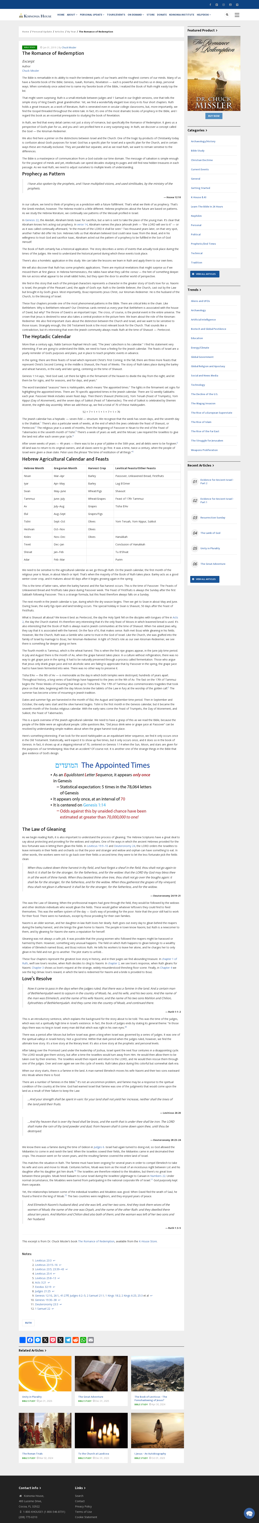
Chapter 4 (166, 971)
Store (156, 16)
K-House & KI (198, 201)
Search (79, 1499)
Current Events (200, 173)
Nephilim (196, 220)
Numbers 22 (157, 1179)
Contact (80, 1505)
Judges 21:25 (43, 1295)
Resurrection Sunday (212, 521)
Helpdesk (212, 16)
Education (197, 342)
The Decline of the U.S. (204, 398)
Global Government (202, 361)
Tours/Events (119, 16)
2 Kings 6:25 (128, 1299)
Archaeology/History (203, 145)
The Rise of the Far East (205, 435)
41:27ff (64, 1299)
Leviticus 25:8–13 (45, 1282)
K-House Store (148, 1245)
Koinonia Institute (189, 16)
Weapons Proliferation (204, 454)
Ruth (28, 1326)
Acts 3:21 (40, 1286)
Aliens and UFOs (200, 305)
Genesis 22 (32, 224)
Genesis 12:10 (43, 1299)
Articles (59, 36)
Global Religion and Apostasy (208, 370)
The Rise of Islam (201, 426)
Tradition (196, 266)
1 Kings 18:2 (112, 1299)
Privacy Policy (83, 1510)
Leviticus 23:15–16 (46, 1268)
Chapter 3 (38, 971)
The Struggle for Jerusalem (207, 444)
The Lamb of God (210, 537)
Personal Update (95, 16)
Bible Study (29, 51)
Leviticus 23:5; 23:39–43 (49, 1273)
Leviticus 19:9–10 (97, 849)
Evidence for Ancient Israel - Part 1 (217, 504)
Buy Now (214, 119)
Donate (168, 16)
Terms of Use (83, 1515)
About (74, 16)
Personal (196, 229)
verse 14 (82, 228)
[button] (249, 1513)
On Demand (140, 16)
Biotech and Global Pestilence (208, 333)
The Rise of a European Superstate (211, 416)
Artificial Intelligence (203, 323)
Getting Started (200, 192)
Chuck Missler (69, 51)
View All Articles (206, 278)
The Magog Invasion (203, 407)
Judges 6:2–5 (77, 1299)
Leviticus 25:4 (43, 1277)
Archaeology (198, 314)
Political (195, 238)
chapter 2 (114, 967)
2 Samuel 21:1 (95, 1299)
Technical (196, 257)
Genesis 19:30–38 (46, 1303)
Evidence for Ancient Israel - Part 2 (217, 485)
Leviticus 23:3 (43, 1264)
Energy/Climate (200, 351)
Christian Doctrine (202, 164)
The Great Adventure (212, 567)
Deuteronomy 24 (124, 849)
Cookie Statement (86, 1521)
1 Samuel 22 (42, 1312)
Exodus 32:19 (43, 1290)
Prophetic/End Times (203, 248)
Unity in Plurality (210, 552)
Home (61, 16)
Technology (198, 388)
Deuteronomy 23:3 (46, 1308)
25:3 (140, 1299)
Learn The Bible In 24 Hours (207, 210)
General (195, 182)
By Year (71, 36)
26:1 (56, 1299)
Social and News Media (204, 379)
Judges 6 (99, 1151)
